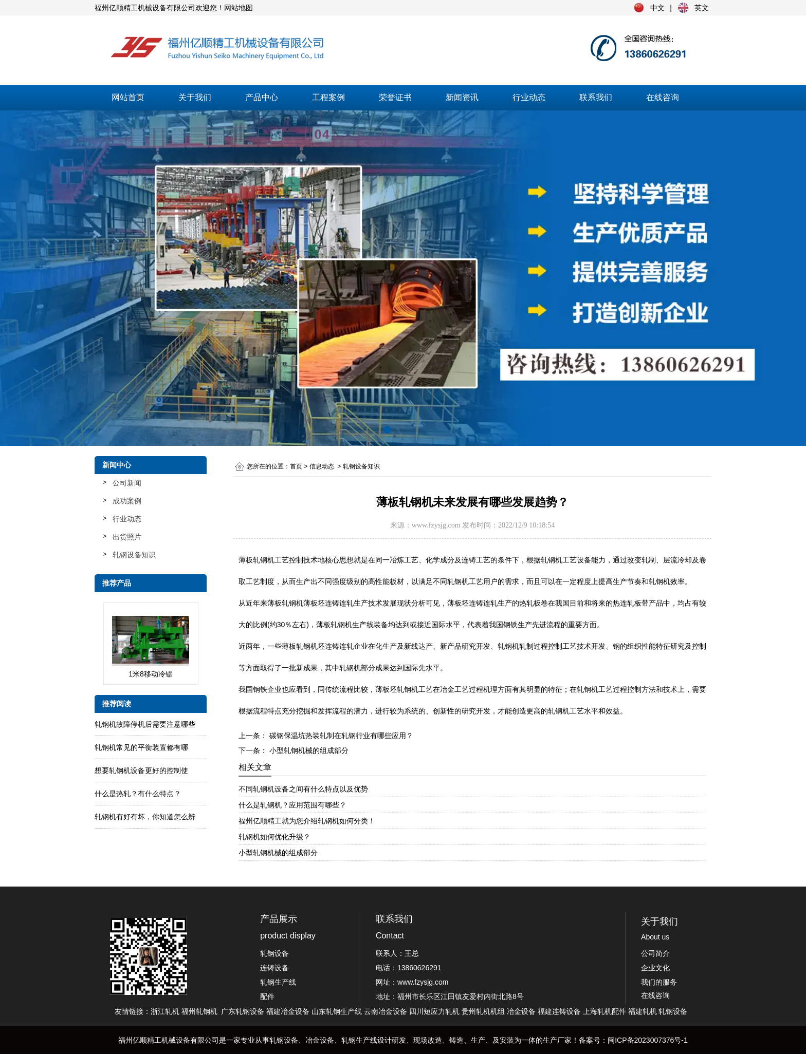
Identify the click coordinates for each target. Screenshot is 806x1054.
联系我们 (595, 97)
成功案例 (127, 501)
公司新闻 (127, 483)
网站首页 (128, 97)
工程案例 (328, 97)
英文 (701, 8)
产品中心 (261, 97)
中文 (657, 8)
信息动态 (321, 466)
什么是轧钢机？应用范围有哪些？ (292, 805)
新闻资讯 (462, 97)
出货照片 (127, 537)
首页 (296, 466)
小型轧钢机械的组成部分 (308, 750)
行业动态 (528, 97)
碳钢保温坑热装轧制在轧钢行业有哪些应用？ (340, 735)
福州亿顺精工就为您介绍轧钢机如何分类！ (307, 821)
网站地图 (238, 8)
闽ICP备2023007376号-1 (648, 1040)
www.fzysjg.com (436, 525)
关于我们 (194, 97)
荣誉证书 (395, 97)
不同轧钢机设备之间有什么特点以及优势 (303, 789)
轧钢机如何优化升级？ (274, 837)
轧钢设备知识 (134, 555)
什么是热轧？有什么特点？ (138, 793)
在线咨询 (662, 97)
